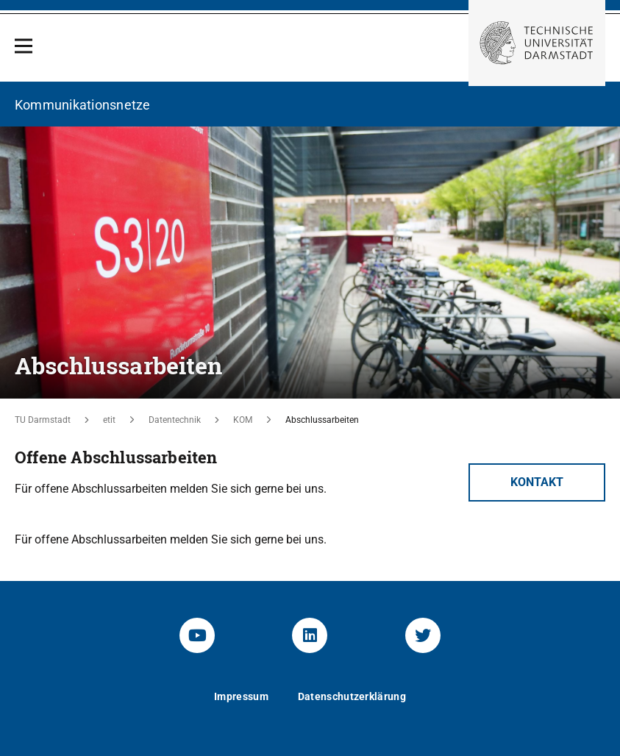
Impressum (241, 696)
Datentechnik (175, 420)
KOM (242, 420)
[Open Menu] (23, 46)
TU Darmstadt (43, 420)
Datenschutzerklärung (352, 696)
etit (109, 420)
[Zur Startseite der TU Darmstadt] (536, 43)
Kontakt (536, 482)
